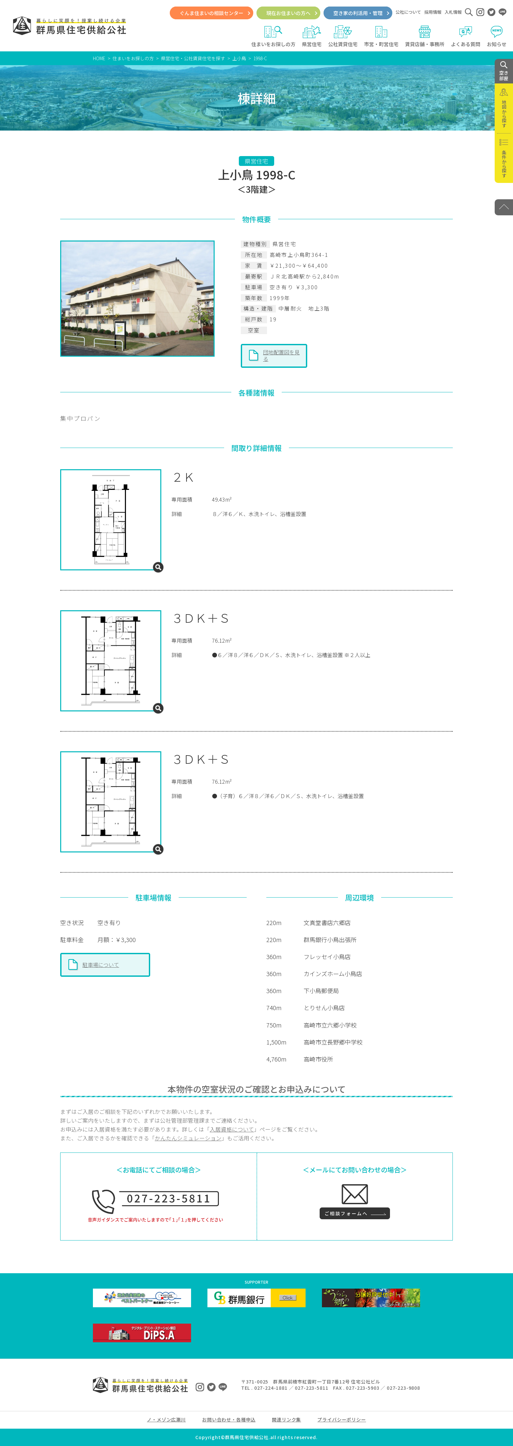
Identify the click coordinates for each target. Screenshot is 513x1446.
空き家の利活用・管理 (357, 12)
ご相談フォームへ (346, 1213)
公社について (408, 12)
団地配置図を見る (281, 355)
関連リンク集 (286, 1419)
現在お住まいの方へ (288, 12)
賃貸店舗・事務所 (424, 36)
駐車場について (100, 965)
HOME (99, 58)
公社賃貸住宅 (343, 36)
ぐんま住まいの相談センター (211, 12)
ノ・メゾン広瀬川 (166, 1419)
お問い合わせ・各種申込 (229, 1419)
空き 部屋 (503, 71)
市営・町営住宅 (381, 36)
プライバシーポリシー (341, 1419)
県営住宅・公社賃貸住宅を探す (193, 58)
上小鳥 (239, 58)
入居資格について (232, 1129)
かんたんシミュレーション (188, 1138)
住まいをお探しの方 (273, 36)
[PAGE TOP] (504, 207)
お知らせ (496, 36)
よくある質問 (465, 36)
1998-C (260, 58)
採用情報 (432, 12)
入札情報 (453, 12)
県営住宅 (312, 36)
